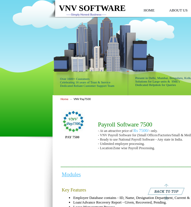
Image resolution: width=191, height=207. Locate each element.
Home (64, 99)
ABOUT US (178, 10)
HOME (149, 10)
